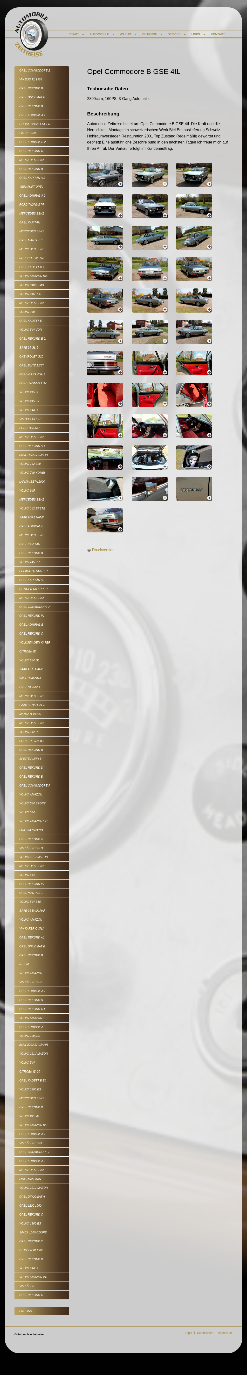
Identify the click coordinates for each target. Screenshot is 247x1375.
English (25, 1311)
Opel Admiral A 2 (32, 115)
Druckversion (100, 550)
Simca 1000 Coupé (33, 1232)
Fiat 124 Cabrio (31, 830)
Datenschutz (205, 1333)
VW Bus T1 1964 (30, 79)
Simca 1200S (28, 133)
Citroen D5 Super (33, 589)
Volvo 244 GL (29, 660)
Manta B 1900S (30, 714)
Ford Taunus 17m (32, 383)
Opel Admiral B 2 (32, 142)
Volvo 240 (27, 312)
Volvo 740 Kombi (32, 472)
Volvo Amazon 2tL (33, 1277)
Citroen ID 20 (29, 1071)
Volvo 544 (27, 812)
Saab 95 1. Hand (31, 669)
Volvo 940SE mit (31, 285)
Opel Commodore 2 (34, 70)
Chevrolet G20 (31, 356)
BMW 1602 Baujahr (33, 455)
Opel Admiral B (31, 526)
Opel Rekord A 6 (32, 446)
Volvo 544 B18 (30, 901)
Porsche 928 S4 (31, 258)
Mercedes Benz (31, 160)
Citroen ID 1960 (31, 1250)
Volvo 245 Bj (29, 401)
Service (174, 34)
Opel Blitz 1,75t (31, 365)
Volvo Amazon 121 (33, 821)
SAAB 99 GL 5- (29, 347)
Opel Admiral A (31, 1027)
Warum (125, 34)
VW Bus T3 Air (30, 419)
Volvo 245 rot (30, 294)
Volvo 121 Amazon (33, 857)
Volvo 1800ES (29, 1036)
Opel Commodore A (34, 607)
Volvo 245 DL (29, 392)
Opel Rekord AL (31, 937)
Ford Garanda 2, (32, 374)
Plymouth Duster (33, 571)
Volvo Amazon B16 (33, 1125)
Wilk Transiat (30, 678)
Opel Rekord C (31, 151)
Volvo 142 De (29, 732)
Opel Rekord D (31, 767)
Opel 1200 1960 (30, 1205)
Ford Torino (29, 428)
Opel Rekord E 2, (32, 338)
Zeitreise (149, 34)
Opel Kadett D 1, (32, 267)
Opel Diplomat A (32, 1196)
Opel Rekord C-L (32, 1009)
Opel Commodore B (34, 1152)
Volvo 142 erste (32, 508)
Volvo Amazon (30, 794)
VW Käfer (26, 1286)
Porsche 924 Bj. (31, 741)
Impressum (225, 1333)
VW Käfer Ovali (31, 928)
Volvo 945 (27, 490)
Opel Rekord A (31, 839)
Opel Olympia (29, 687)
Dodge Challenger (34, 124)
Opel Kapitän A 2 (32, 177)
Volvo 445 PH (29, 562)
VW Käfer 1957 (30, 982)
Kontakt (218, 34)
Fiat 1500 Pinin (30, 1179)
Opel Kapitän (29, 222)
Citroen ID (27, 651)
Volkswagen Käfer (34, 642)
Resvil (24, 964)
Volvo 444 (27, 875)
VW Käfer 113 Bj (31, 848)
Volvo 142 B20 (30, 463)
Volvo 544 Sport (32, 803)
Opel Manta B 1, (31, 240)
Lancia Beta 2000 (32, 481)
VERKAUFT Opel (31, 186)
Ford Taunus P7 (31, 204)
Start (74, 34)
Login (188, 1333)
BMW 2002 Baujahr (33, 1044)
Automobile (99, 34)
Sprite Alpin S (30, 758)
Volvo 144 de (29, 410)
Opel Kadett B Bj (32, 1080)
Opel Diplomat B (32, 97)
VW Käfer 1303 (30, 1143)
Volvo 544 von (30, 329)
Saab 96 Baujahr (32, 705)
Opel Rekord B (31, 88)
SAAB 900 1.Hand (31, 517)
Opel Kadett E (30, 320)
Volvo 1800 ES (30, 1089)
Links (195, 34)
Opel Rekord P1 (31, 615)
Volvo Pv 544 (29, 1116)
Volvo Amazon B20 (33, 276)
